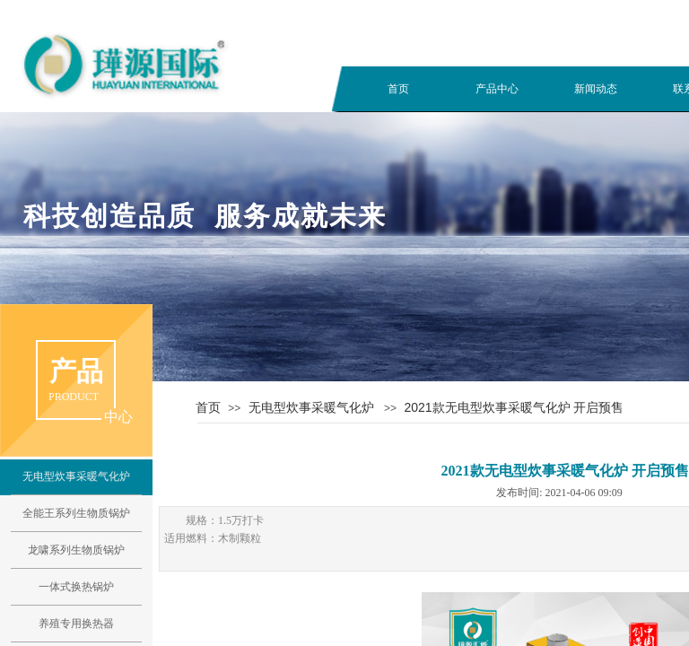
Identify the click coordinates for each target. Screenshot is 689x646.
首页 (398, 89)
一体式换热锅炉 (76, 587)
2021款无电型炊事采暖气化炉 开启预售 (514, 407)
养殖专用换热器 (76, 623)
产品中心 (497, 89)
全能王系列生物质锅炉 (76, 513)
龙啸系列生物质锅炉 (76, 550)
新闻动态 (595, 89)
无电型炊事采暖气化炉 (311, 407)
